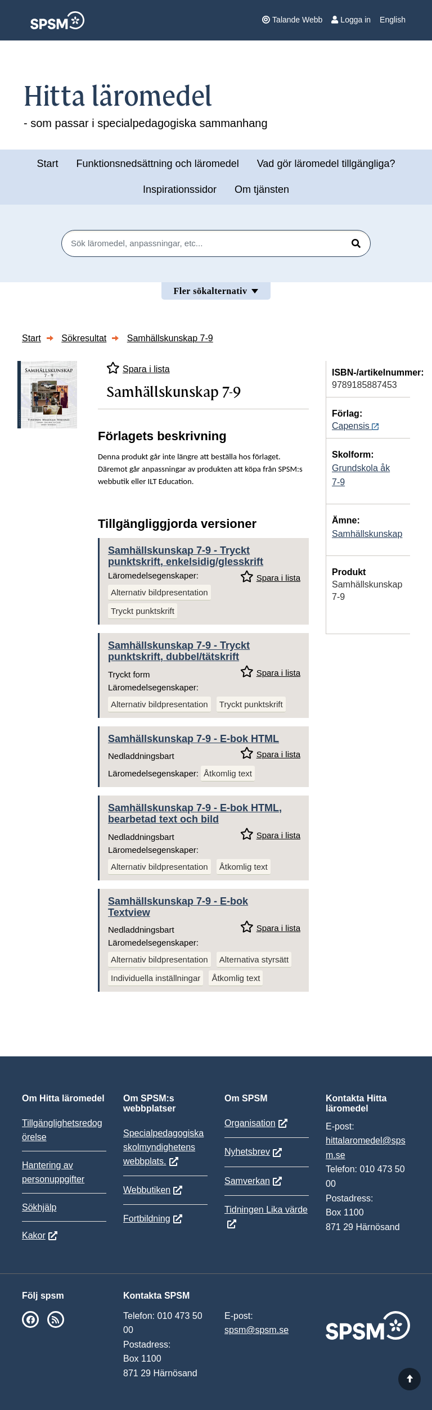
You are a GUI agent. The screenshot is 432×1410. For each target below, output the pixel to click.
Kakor (34, 1235)
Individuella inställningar (155, 978)
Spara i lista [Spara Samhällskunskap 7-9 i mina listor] (138, 368)
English (393, 19)
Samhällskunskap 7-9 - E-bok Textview (178, 907)
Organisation (250, 1123)
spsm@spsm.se (256, 1330)
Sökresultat (83, 338)
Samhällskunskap (367, 534)
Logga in (351, 19)
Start (47, 163)
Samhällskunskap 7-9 (170, 338)
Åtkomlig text (228, 773)
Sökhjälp (39, 1207)
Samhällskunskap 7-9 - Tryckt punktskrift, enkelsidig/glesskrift (185, 556)
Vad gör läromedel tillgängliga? (326, 163)
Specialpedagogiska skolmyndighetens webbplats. (163, 1147)
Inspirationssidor (180, 189)
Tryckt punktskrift (142, 611)
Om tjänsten (262, 189)
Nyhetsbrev (247, 1151)
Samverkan (247, 1181)
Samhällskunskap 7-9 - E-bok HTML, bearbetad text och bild (195, 813)
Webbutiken (146, 1190)
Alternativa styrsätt (254, 959)
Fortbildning (146, 1218)
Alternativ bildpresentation (159, 592)
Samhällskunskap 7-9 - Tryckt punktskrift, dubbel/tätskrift (179, 651)
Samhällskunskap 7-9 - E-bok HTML (193, 738)
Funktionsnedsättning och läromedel (157, 163)
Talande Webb (292, 19)
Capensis (355, 426)
